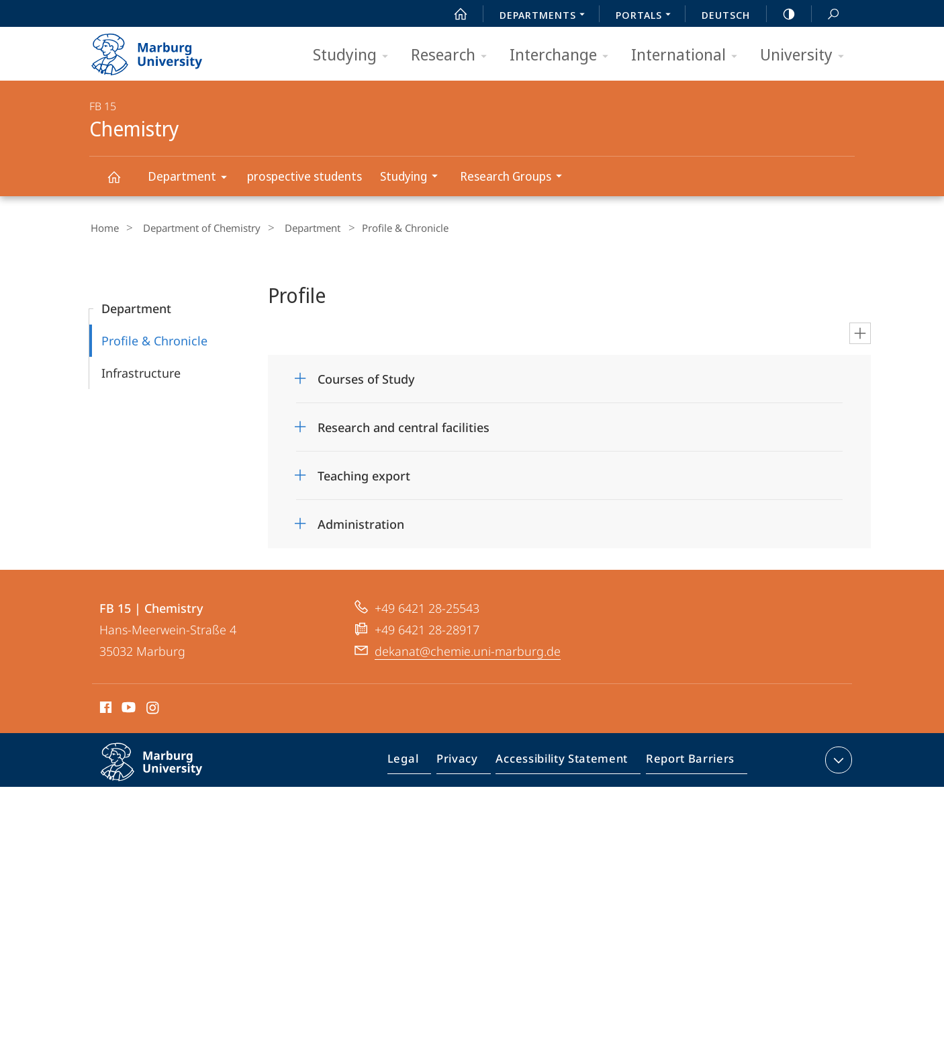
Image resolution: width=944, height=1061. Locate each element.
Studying (355, 55)
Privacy (468, 761)
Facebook (104, 707)
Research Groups (515, 177)
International (688, 55)
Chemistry (121, 183)
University (806, 55)
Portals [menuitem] (647, 16)
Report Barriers (686, 761)
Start (453, 14)
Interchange (563, 55)
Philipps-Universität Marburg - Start (161, 49)
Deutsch (726, 15)
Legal (418, 761)
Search (826, 14)
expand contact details (837, 758)
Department (192, 178)
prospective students (304, 176)
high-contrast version (781, 14)
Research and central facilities (403, 425)
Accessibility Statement (566, 761)
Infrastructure (141, 371)
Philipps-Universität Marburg (166, 770)
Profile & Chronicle (154, 339)
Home (103, 228)
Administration (361, 522)
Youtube (127, 707)
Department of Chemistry (193, 228)
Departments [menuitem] (546, 16)
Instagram (153, 707)
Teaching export (364, 474)
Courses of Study (366, 377)
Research (453, 55)
